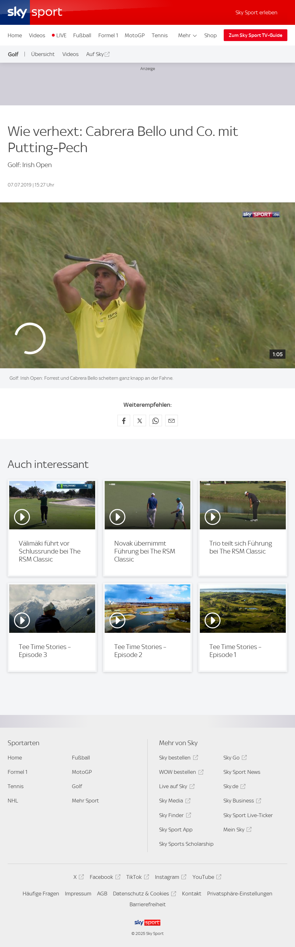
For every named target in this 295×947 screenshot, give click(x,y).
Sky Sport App (176, 829)
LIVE (61, 35)
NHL (13, 800)
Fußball (82, 35)
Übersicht (43, 54)
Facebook (104, 878)
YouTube (206, 878)
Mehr (188, 35)
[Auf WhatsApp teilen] (155, 420)
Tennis (160, 35)
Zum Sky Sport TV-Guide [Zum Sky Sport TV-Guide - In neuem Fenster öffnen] (255, 35)
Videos (37, 35)
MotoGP (135, 35)
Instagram (170, 878)
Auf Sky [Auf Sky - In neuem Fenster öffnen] (95, 54)
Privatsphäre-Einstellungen (239, 893)
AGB (102, 893)
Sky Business (241, 801)
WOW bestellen (180, 773)
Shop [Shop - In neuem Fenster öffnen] (210, 35)
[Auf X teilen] (139, 420)
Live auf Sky (176, 787)
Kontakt (191, 893)
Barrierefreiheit (148, 904)
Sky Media (173, 801)
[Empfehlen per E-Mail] (171, 420)
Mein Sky (236, 830)
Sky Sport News (241, 772)
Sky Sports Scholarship (186, 844)
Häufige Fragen (41, 893)
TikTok (136, 878)
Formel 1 (108, 35)
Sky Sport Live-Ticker (248, 815)
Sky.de (233, 787)
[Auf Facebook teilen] (123, 420)
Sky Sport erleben (256, 12)
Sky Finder (174, 816)
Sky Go (234, 758)
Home (15, 35)
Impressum (78, 893)
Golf (13, 54)
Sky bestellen (177, 758)
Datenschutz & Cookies (143, 894)
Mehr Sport (85, 800)
